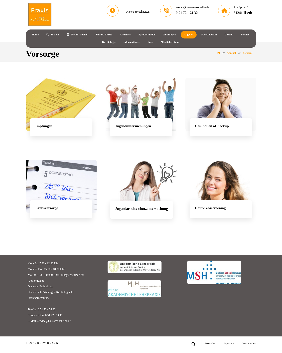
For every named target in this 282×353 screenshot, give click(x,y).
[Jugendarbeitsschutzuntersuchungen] (141, 194)
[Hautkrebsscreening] (220, 194)
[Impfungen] (61, 112)
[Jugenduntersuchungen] (141, 112)
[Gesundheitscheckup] (220, 112)
